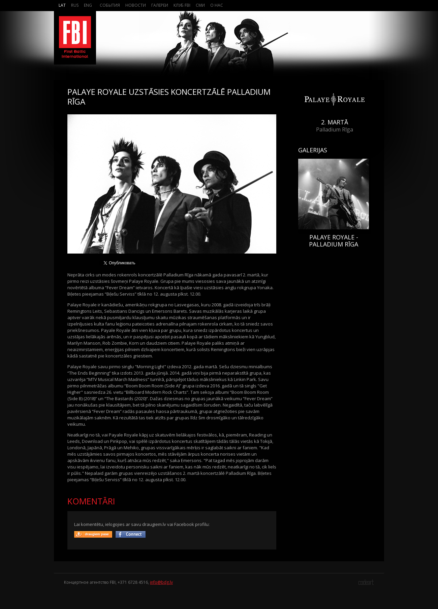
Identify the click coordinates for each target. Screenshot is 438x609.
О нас (216, 5)
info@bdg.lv (161, 582)
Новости (135, 5)
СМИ (200, 5)
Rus (75, 5)
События (110, 5)
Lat (62, 5)
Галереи (159, 5)
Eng (88, 5)
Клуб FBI (182, 5)
